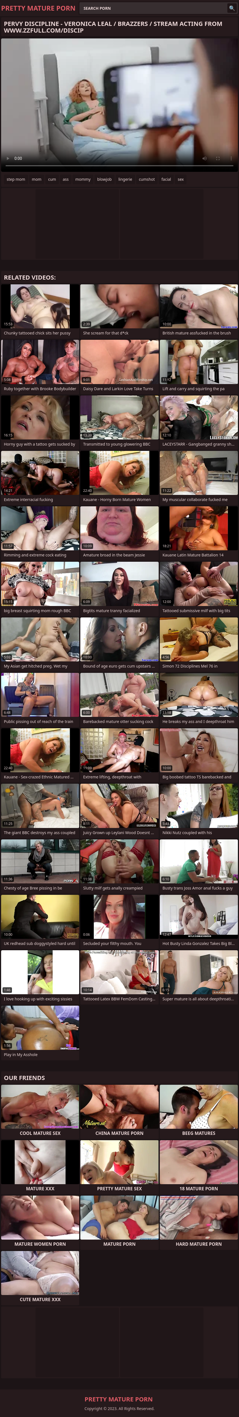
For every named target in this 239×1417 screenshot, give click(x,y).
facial (166, 179)
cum (52, 179)
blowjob (104, 179)
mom (37, 179)
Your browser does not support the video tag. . (119, 105)
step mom (16, 179)
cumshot (147, 179)
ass (66, 179)
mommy (83, 179)
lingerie (125, 179)
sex (181, 179)
